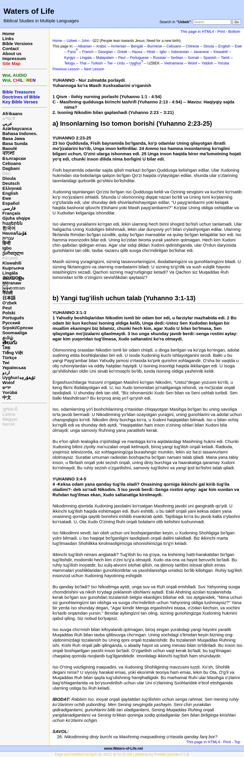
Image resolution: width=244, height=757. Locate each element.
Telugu (69, 63)
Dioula (9, 178)
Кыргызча (13, 267)
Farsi (72, 52)
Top (237, 742)
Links (8, 38)
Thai (83, 63)
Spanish (209, 58)
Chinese (192, 46)
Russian (159, 58)
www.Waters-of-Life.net (123, 748)
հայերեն (12, 223)
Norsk (8, 424)
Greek (122, 52)
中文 (6, 397)
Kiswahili (11, 262)
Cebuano (11, 163)
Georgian (105, 52)
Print (221, 31)
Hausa (137, 52)
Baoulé (9, 148)
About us (11, 53)
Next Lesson (94, 69)
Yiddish (207, 63)
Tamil (225, 58)
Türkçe (9, 357)
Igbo (7, 247)
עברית (8, 238)
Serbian (177, 58)
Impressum (14, 58)
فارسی (9, 208)
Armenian (118, 46)
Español (10, 203)
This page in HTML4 (197, 31)
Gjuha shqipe (16, 218)
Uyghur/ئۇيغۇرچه (18, 377)
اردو (6, 372)
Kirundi (10, 257)
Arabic (101, 46)
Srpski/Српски (17, 327)
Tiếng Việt (12, 352)
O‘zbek (9, 302)
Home (8, 33)
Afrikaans (12, 113)
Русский (11, 322)
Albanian (85, 46)
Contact (10, 48)
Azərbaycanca (17, 128)
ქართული (12, 252)
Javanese (201, 52)
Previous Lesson (65, 69)
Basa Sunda (15, 143)
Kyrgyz (69, 58)
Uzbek (72, 41)
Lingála (10, 272)
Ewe (6, 198)
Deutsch (11, 183)
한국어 (9, 228)
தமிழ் (7, 337)
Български (14, 158)
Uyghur (135, 63)
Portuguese (139, 58)
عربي (7, 123)
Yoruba (223, 63)
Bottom (234, 31)
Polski (8, 312)
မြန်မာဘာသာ (13, 287)
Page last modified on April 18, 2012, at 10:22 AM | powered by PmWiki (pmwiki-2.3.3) (122, 754)
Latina (8, 414)
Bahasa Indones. (19, 133)
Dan (6, 173)
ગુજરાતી (9, 409)
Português (13, 317)
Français (11, 213)
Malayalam (105, 58)
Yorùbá (9, 392)
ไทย (6, 347)
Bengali (137, 46)
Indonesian (180, 52)
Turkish (97, 63)
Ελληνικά (11, 188)
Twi (5, 362)
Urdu (121, 63)
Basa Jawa (13, 138)
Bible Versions (17, 43)
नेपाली (7, 292)
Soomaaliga (14, 332)
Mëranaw (11, 282)
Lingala (86, 58)
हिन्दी (6, 243)
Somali (193, 58)
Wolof (8, 382)
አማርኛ (8, 118)
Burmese (155, 46)
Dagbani (11, 168)
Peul (7, 307)
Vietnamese (173, 63)
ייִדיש (6, 387)
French (88, 52)
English (10, 193)
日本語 (9, 297)
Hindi (151, 52)
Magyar (10, 419)
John (85, 41)
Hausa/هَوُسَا (14, 233)
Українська (14, 367)
